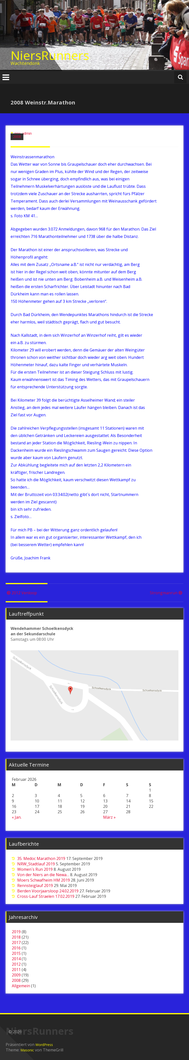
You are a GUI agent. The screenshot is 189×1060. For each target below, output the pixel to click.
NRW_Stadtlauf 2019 (36, 864)
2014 (16, 958)
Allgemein (21, 985)
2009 (16, 975)
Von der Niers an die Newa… (43, 874)
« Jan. (16, 817)
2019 (16, 931)
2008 (17, 136)
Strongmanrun (166, 592)
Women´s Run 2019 (35, 869)
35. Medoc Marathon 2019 (41, 858)
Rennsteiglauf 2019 (35, 885)
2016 (16, 948)
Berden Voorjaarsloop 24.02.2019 (48, 891)
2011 (16, 969)
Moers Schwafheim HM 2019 (43, 880)
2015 (16, 953)
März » (109, 817)
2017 (16, 942)
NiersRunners (50, 55)
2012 (16, 964)
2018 (16, 937)
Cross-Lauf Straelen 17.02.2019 (45, 896)
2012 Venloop (21, 592)
